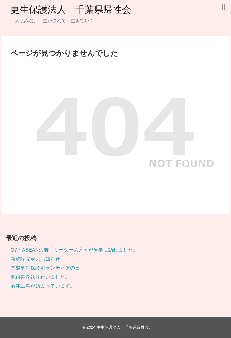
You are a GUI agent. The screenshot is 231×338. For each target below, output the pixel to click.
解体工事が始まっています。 (43, 285)
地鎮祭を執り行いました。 (40, 277)
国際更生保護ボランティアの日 (45, 268)
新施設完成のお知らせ (35, 259)
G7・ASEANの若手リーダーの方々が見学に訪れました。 (74, 250)
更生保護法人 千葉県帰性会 (70, 9)
